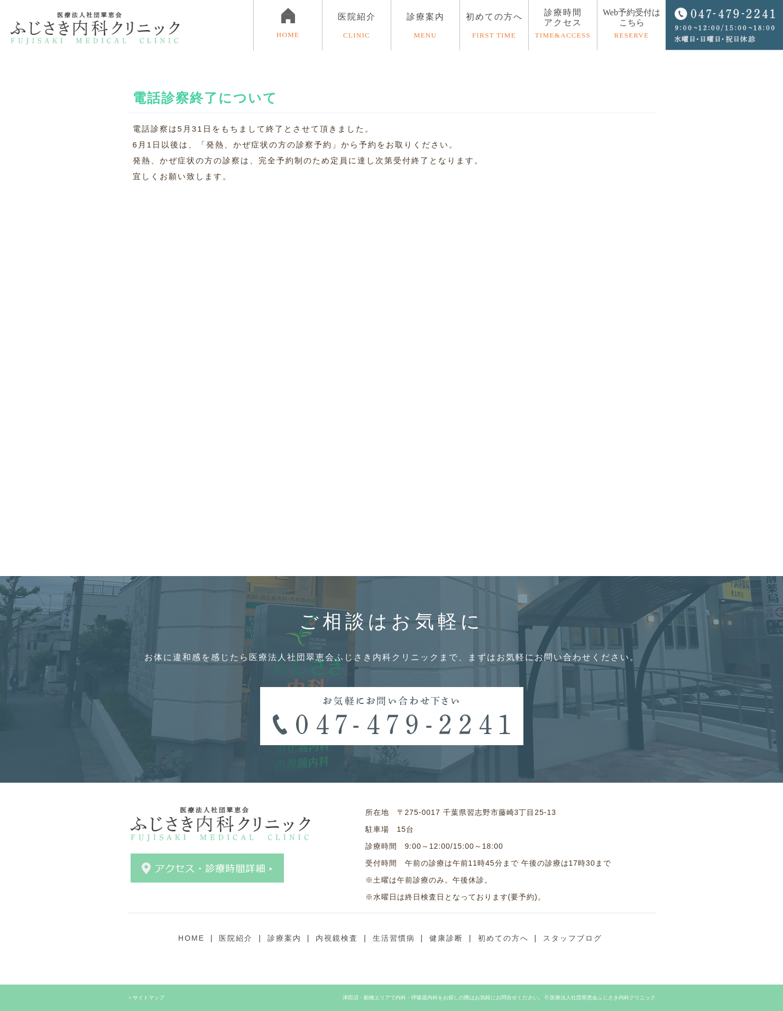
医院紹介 (236, 938)
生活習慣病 (394, 938)
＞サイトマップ (145, 997)
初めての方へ (494, 26)
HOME (191, 938)
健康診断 (446, 938)
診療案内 (284, 938)
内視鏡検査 (337, 938)
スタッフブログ (572, 938)
